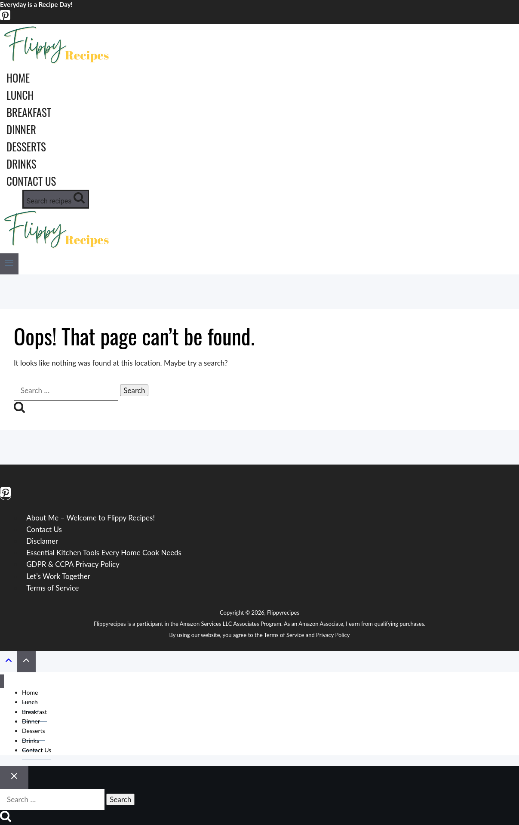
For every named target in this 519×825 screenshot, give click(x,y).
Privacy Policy (333, 634)
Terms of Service (52, 587)
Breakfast (28, 112)
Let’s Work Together (58, 576)
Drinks (21, 164)
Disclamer (42, 540)
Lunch (20, 95)
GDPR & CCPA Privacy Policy (73, 564)
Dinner (21, 129)
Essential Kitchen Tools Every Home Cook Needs (103, 552)
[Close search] (14, 777)
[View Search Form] (55, 199)
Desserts (26, 146)
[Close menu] (2, 681)
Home (18, 78)
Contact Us (31, 181)
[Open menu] (9, 263)
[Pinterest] (5, 18)
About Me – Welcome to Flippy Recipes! (90, 517)
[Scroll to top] (8, 662)
